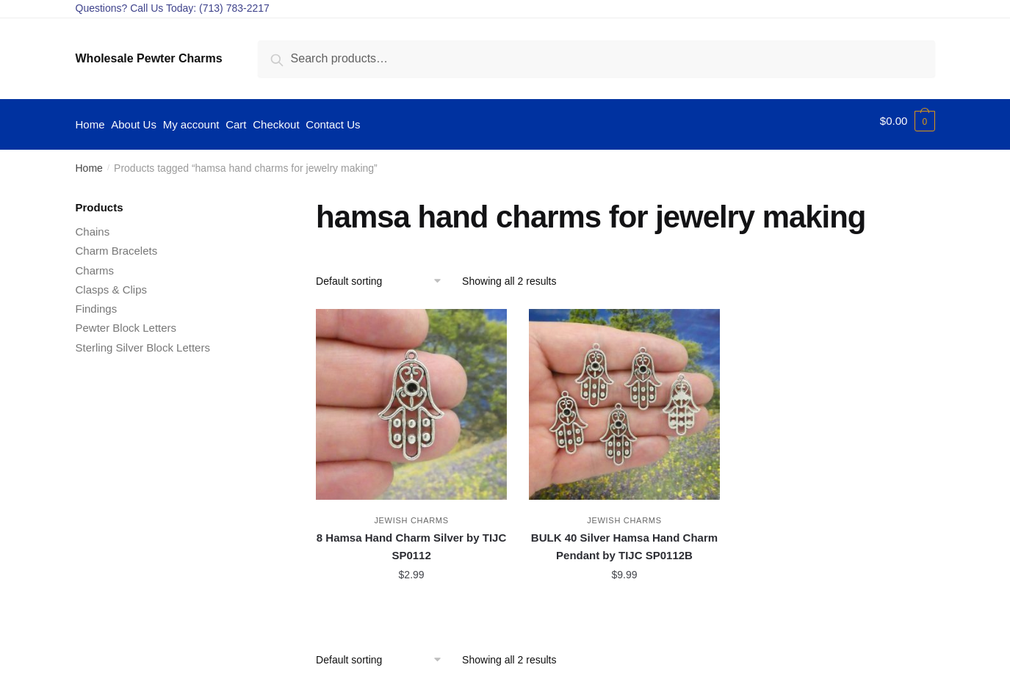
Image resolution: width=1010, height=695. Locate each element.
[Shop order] (384, 273)
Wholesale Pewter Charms (149, 58)
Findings (97, 302)
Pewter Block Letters (126, 321)
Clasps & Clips (112, 282)
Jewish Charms (411, 513)
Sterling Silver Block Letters (143, 340)
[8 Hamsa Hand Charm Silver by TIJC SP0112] (411, 397)
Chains (93, 225)
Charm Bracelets (117, 244)
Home (89, 161)
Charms (95, 263)
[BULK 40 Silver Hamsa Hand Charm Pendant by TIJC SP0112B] (624, 397)
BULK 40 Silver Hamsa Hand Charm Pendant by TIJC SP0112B (624, 540)
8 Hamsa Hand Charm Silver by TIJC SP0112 (411, 540)
